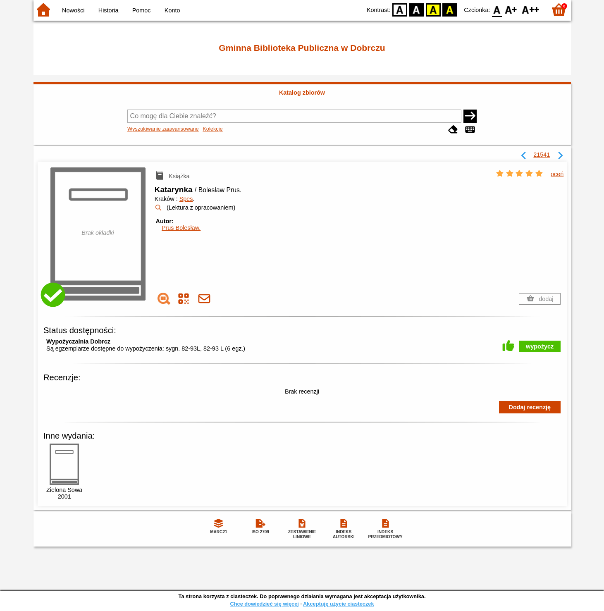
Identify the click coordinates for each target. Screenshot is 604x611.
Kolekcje (212, 129)
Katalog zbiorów (302, 92)
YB (433, 9)
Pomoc (141, 10)
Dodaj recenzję (530, 407)
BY (450, 9)
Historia (108, 10)
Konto (172, 10)
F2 (531, 9)
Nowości (73, 10)
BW (416, 9)
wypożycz (540, 346)
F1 (511, 9)
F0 (497, 9)
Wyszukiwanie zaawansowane (163, 129)
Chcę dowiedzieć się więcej (264, 604)
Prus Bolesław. (181, 227)
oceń (557, 174)
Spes (186, 199)
